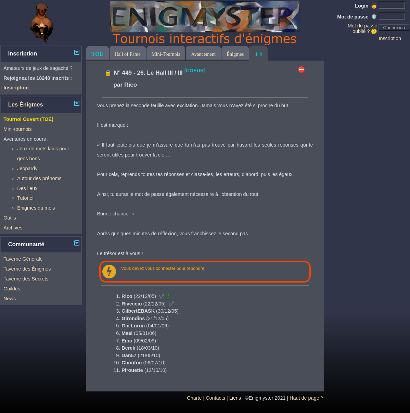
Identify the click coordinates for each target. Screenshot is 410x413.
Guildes (11, 288)
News (9, 298)
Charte (194, 398)
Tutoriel (25, 198)
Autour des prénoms (39, 178)
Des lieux (27, 188)
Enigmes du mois (36, 208)
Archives (12, 227)
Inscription (390, 38)
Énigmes (235, 54)
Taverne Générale (22, 259)
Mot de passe (357, 17)
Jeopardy (27, 168)
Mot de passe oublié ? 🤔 (362, 28)
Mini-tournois (17, 129)
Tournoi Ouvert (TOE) (28, 119)
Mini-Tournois (166, 54)
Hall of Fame (128, 54)
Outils (9, 218)
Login (366, 6)
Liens (235, 398)
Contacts (215, 398)
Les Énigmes (25, 104)
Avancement (203, 54)
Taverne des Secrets (25, 278)
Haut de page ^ (306, 398)
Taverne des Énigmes (27, 269)
